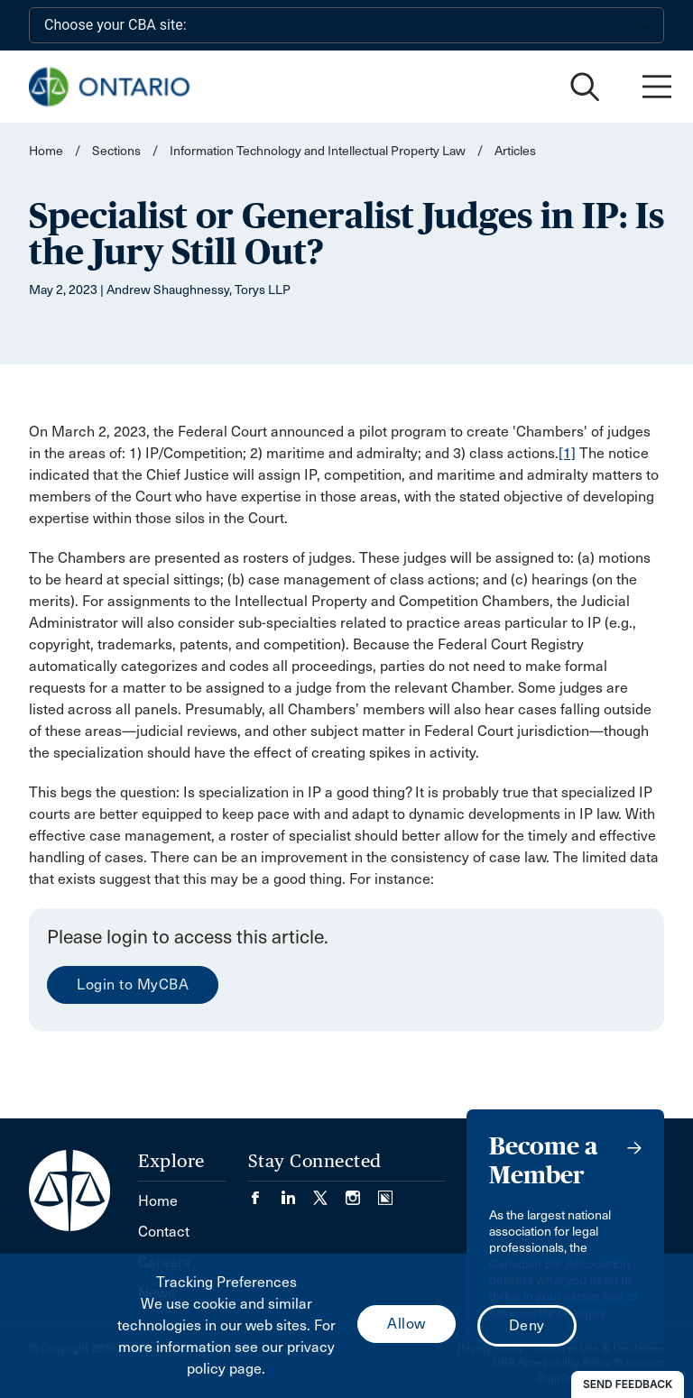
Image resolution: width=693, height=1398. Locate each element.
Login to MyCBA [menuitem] (133, 984)
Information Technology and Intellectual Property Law (318, 151)
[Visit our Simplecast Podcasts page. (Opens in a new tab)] (385, 1191)
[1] (567, 453)
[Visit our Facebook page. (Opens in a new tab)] (264, 1191)
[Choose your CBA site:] (346, 25)
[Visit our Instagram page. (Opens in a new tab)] (362, 1191)
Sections (117, 151)
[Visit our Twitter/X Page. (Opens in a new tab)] (329, 1191)
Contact (163, 1231)
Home (46, 151)
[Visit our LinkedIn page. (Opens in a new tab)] (297, 1191)
